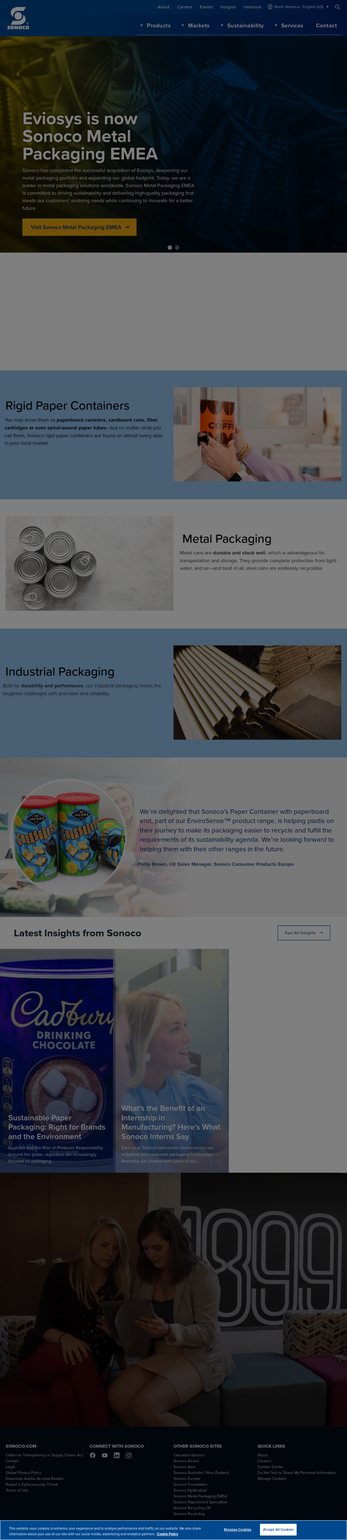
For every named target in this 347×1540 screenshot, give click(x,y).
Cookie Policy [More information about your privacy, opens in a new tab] (167, 1534)
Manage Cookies (237, 1530)
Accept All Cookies (278, 1530)
